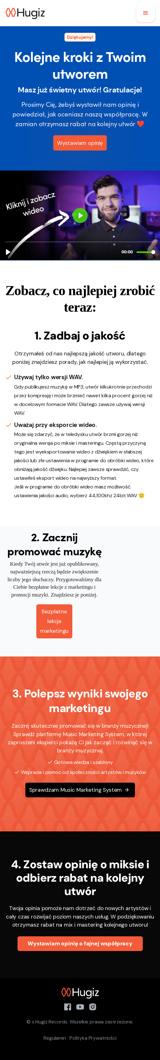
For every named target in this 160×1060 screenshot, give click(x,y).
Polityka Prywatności (93, 1038)
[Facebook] (67, 1006)
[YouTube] (80, 1006)
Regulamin (55, 1038)
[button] (145, 13)
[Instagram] (92, 1006)
